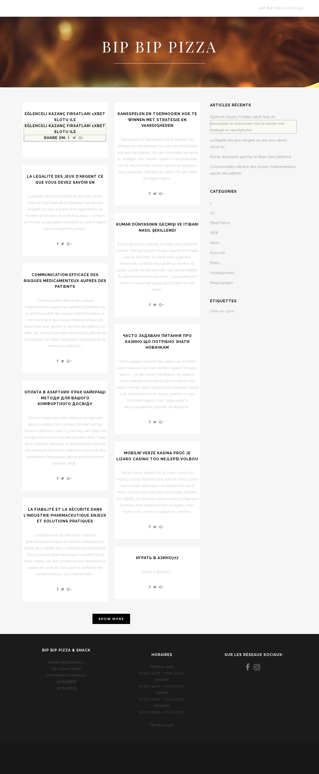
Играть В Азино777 (157, 558)
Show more (111, 619)
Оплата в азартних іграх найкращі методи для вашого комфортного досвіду (65, 398)
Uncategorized (222, 273)
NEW (214, 233)
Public (215, 263)
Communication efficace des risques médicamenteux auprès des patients (65, 281)
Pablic (215, 243)
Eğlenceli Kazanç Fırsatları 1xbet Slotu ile (242, 117)
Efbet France (220, 223)
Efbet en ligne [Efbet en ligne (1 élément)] (222, 311)
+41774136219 (66, 688)
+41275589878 (66, 682)
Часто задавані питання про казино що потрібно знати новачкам (157, 341)
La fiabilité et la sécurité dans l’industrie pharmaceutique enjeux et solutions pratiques (65, 515)
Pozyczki (217, 253)
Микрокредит (221, 283)
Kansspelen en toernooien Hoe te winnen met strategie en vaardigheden (157, 120)
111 (212, 213)
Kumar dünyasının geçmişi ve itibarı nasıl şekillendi (250, 157)
